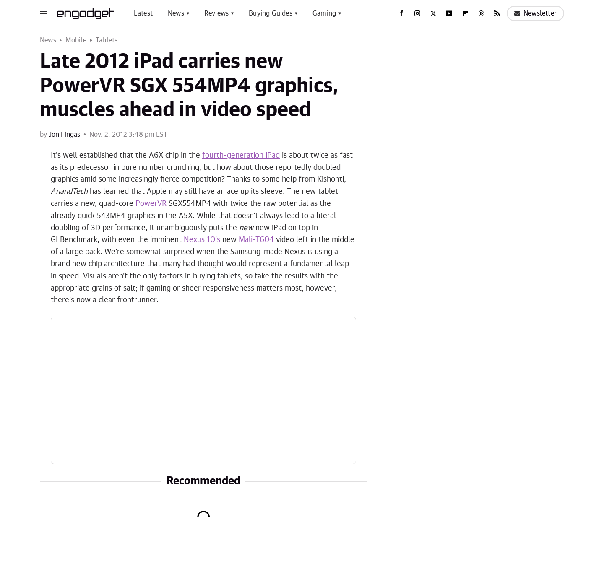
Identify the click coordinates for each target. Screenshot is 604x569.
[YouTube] (449, 13)
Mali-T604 (256, 240)
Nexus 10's (202, 240)
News (176, 13)
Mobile (75, 40)
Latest (143, 13)
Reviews (216, 13)
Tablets (106, 40)
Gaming (324, 13)
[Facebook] (401, 13)
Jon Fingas (64, 134)
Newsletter (535, 13)
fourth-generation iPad (241, 155)
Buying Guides (270, 13)
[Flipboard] (465, 13)
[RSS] (497, 13)
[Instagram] (417, 13)
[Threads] (481, 13)
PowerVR (151, 204)
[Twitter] (433, 13)
